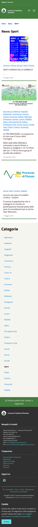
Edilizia (20, 116)
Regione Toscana (7, 2)
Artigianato (7, 114)
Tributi (10, 127)
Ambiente (16, 111)
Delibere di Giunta (8, 463)
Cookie (22, 490)
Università (24, 127)
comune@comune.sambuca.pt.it (16, 442)
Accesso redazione (26, 497)
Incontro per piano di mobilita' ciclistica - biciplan (16, 196)
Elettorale (28, 116)
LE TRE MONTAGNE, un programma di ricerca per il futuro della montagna (18, 136)
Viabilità (6, 129)
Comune (6, 65)
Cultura (13, 65)
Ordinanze (6, 467)
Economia (13, 116)
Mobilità (28, 119)
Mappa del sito (29, 490)
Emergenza (7, 119)
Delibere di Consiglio (9, 461)
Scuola (19, 124)
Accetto (6, 521)
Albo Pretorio (7, 459)
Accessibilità (9, 490)
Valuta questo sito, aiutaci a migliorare (19, 402)
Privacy (16, 490)
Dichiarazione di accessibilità (18, 492)
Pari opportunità (15, 122)
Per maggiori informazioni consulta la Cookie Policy (17, 515)
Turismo (31, 65)
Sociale (31, 124)
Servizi (25, 124)
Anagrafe (24, 111)
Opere (5, 122)
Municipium (16, 497)
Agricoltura (7, 111)
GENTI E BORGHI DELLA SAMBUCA (18, 69)
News (10, 23)
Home (4, 23)
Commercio (16, 114)
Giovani (20, 65)
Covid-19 (7, 272)
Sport (25, 65)
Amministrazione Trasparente (12, 457)
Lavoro (22, 119)
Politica (24, 122)
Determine (6, 465)
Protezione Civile (9, 124)
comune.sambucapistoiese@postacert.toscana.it (20, 444)
